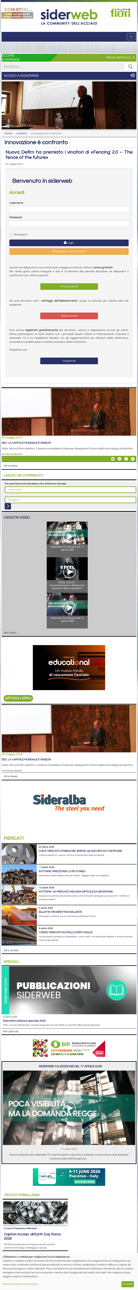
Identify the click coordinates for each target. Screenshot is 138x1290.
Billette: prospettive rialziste (60, 912)
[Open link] (17, 13)
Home (8, 133)
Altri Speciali (10, 1031)
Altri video (10, 632)
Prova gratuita (69, 286)
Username (16, 203)
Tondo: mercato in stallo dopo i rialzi (65, 932)
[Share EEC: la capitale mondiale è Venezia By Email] (113, 459)
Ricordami (18, 234)
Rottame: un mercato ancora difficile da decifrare (76, 891)
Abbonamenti (69, 316)
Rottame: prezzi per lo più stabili (62, 871)
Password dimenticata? (69, 251)
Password (15, 217)
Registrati (69, 361)
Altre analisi (11, 950)
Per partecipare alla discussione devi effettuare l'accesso (35, 483)
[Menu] (131, 36)
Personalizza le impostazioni (21, 1284)
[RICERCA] (130, 67)
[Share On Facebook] (133, 459)
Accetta (127, 1284)
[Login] (8, 506)
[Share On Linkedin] (119, 459)
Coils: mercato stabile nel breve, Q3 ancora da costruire (80, 851)
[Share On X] (126, 459)
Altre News (10, 465)
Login (69, 242)
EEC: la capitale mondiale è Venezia (26, 443)
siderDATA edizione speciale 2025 (24, 1021)
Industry (22, 133)
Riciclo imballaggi (22, 1195)
